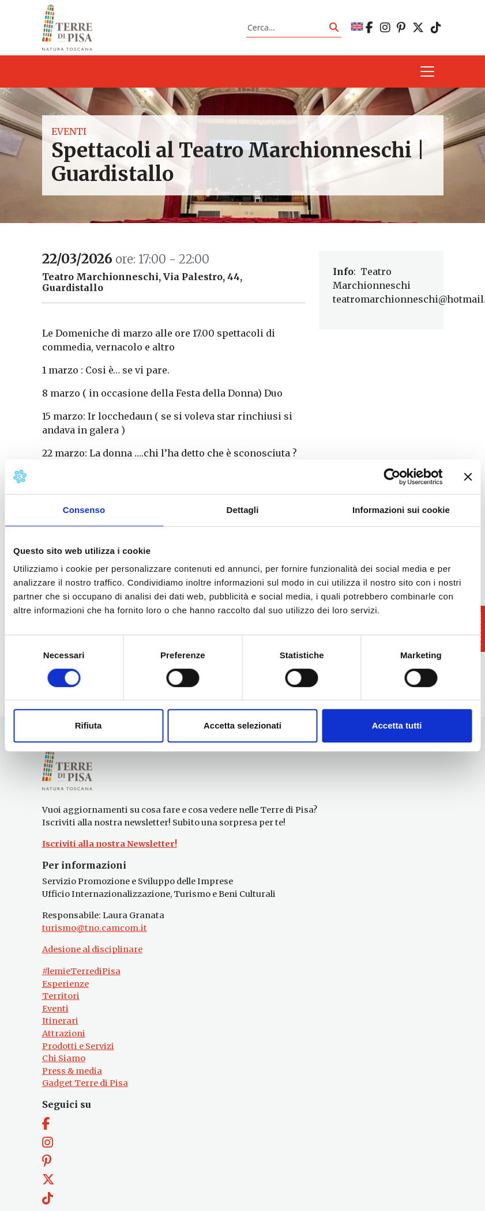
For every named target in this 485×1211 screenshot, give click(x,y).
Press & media (72, 1084)
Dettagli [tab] (243, 510)
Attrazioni (63, 1047)
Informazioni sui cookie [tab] (401, 510)
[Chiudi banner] (468, 477)
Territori (61, 1009)
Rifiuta (88, 725)
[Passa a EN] (357, 31)
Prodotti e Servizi (78, 1059)
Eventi (69, 138)
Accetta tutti (397, 725)
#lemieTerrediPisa (81, 984)
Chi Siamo (63, 1071)
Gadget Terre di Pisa (85, 1097)
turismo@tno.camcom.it (94, 941)
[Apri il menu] (427, 78)
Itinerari (60, 1034)
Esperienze (65, 997)
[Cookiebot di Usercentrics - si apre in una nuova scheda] (391, 476)
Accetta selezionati (242, 725)
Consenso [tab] (84, 510)
